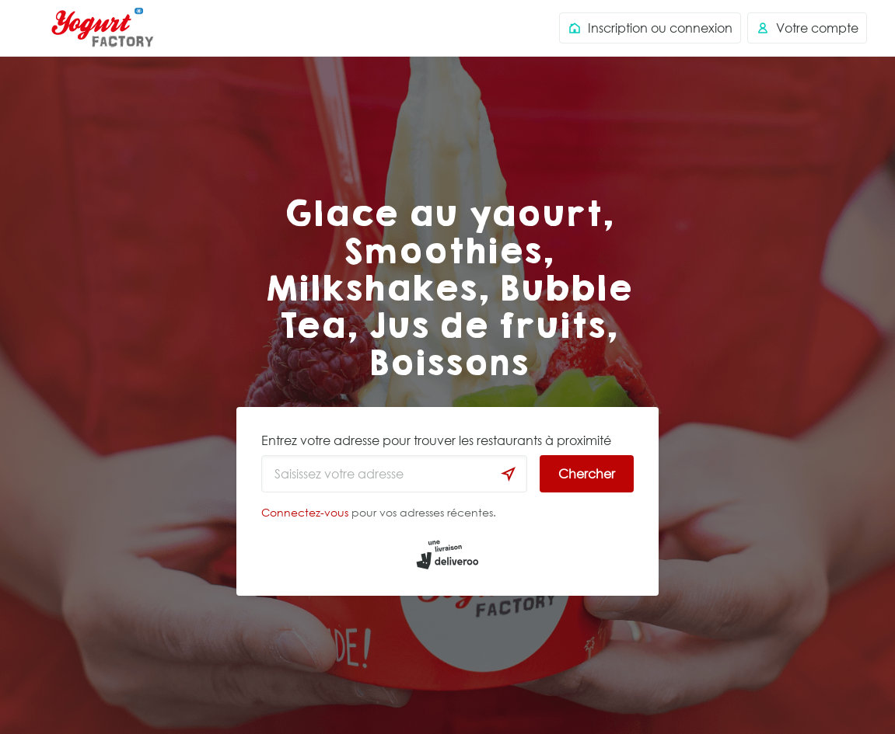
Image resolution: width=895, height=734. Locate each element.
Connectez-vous (304, 512)
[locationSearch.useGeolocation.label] (508, 473)
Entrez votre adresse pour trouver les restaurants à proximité (436, 440)
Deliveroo (102, 28)
